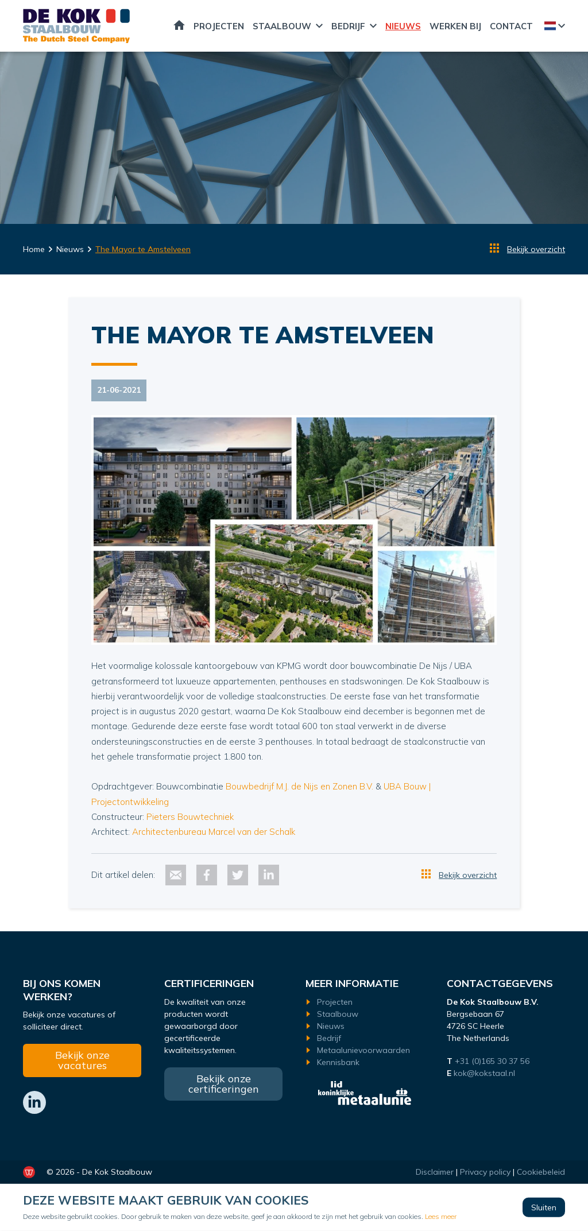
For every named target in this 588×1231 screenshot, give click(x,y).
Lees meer (441, 1216)
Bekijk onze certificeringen (223, 1083)
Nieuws (403, 26)
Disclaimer (435, 1172)
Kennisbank (338, 1062)
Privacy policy (485, 1172)
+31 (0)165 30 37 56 (493, 1061)
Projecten (219, 26)
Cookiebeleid (541, 1172)
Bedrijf (348, 26)
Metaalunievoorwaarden (363, 1050)
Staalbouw (282, 26)
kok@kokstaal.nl (484, 1073)
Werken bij (455, 26)
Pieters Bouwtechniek (190, 816)
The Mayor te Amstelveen (143, 249)
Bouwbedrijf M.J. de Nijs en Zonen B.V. (299, 786)
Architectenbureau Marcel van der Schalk (213, 831)
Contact (511, 26)
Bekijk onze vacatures (82, 1060)
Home (179, 25)
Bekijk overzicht (536, 249)
